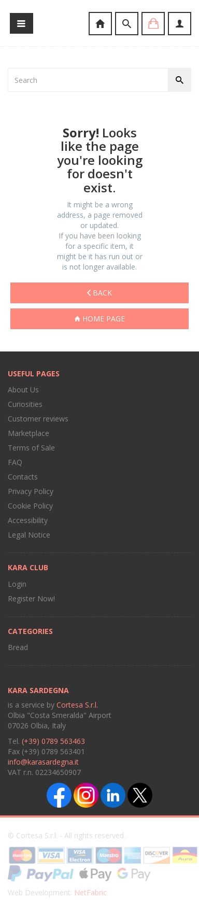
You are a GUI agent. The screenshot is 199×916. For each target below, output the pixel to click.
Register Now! (31, 598)
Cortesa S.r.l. (77, 705)
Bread (18, 647)
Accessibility (28, 520)
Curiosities (25, 404)
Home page (100, 318)
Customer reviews (38, 419)
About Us (23, 389)
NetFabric (90, 892)
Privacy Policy (30, 491)
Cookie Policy (30, 506)
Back (99, 293)
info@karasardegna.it (43, 762)
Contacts (23, 477)
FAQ (15, 462)
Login (17, 584)
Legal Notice (29, 535)
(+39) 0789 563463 (53, 741)
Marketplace (28, 433)
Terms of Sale (31, 448)
